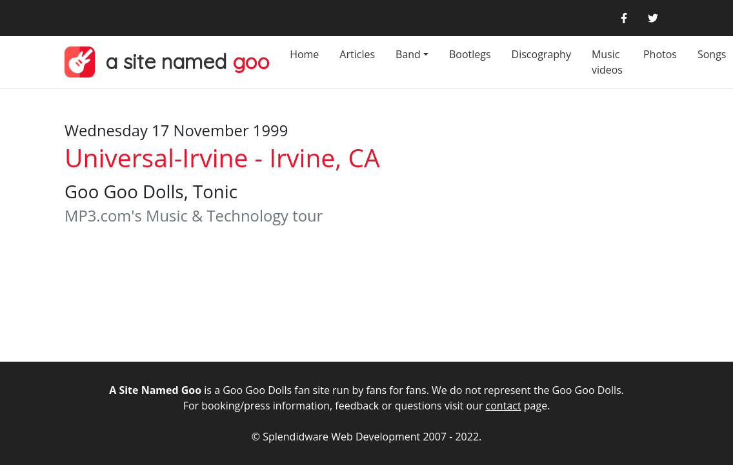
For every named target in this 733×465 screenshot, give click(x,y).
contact (503, 405)
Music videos (607, 62)
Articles (357, 54)
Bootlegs (470, 54)
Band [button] (408, 54)
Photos (660, 54)
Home (304, 54)
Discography (541, 54)
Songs (712, 54)
